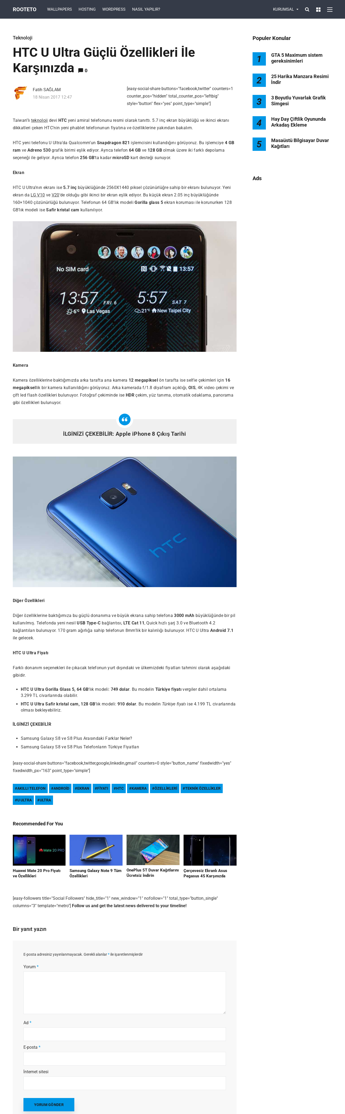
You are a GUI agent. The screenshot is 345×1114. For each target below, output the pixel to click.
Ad (27, 1022)
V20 (55, 194)
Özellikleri (166, 788)
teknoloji (39, 120)
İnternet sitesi (35, 1071)
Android (62, 788)
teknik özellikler (203, 788)
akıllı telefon (31, 788)
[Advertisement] (292, 272)
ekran (83, 788)
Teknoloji (23, 38)
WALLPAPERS (59, 9)
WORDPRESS (113, 9)
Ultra (45, 800)
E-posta (31, 1047)
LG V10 (38, 194)
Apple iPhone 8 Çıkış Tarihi (151, 434)
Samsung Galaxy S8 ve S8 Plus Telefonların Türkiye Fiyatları (80, 746)
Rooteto (24, 9)
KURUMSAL (283, 9)
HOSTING (87, 9)
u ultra (24, 800)
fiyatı (102, 788)
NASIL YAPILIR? (146, 9)
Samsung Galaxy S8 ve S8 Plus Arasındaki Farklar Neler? (76, 738)
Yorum (31, 966)
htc (120, 788)
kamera (139, 788)
